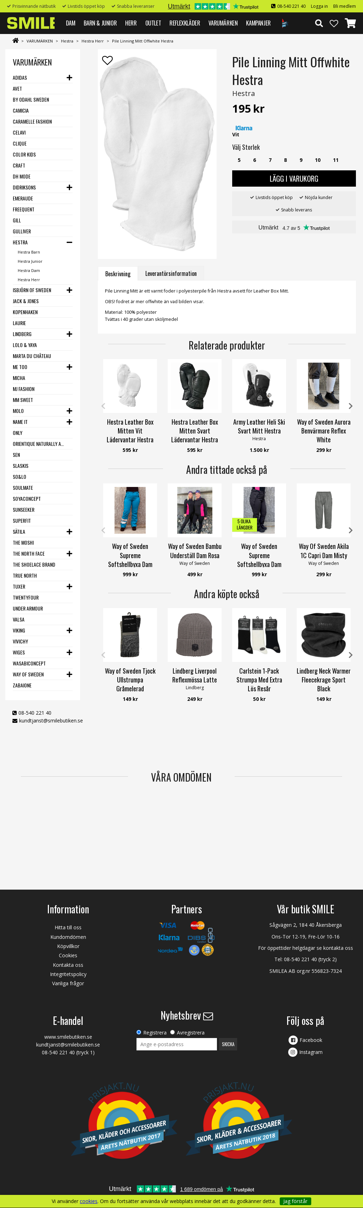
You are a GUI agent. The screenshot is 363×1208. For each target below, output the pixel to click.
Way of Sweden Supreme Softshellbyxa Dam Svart (259, 559)
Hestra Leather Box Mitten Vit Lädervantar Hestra (130, 430)
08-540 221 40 (291, 6)
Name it (20, 421)
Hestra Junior (30, 261)
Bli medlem (344, 6)
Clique (20, 143)
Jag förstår (295, 1201)
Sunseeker (23, 509)
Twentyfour (26, 597)
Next (350, 406)
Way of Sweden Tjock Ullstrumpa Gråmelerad (130, 679)
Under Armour (28, 608)
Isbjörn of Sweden (32, 290)
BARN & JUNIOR (100, 22)
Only (17, 432)
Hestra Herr (93, 41)
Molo (18, 410)
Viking (19, 630)
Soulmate (23, 487)
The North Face (29, 553)
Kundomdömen (68, 937)
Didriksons (24, 187)
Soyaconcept (27, 498)
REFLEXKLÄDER (184, 22)
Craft (19, 165)
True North (25, 575)
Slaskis (20, 465)
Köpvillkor (68, 946)
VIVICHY (20, 641)
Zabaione (22, 685)
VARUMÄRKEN (223, 22)
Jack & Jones (26, 301)
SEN (16, 454)
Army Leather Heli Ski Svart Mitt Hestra (259, 426)
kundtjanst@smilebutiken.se (51, 720)
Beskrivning (117, 274)
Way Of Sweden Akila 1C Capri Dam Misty (324, 550)
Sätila (19, 531)
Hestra (67, 41)
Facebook (311, 1040)
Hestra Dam (29, 270)
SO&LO (19, 476)
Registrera (155, 1032)
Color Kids (24, 154)
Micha (19, 377)
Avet (17, 88)
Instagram (311, 1052)
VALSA (18, 619)
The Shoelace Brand (34, 564)
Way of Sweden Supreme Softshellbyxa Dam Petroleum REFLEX (130, 559)
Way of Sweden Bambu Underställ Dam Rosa (195, 550)
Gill (17, 220)
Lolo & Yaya (25, 344)
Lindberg (22, 334)
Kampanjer (258, 22)
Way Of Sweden (28, 674)
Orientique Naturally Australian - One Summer (40, 443)
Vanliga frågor (68, 983)
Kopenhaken (25, 312)
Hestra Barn (29, 252)
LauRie (19, 323)
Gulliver (22, 231)
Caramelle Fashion (32, 121)
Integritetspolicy (68, 974)
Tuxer (19, 586)
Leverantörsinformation (171, 273)
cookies (88, 1201)
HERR (130, 22)
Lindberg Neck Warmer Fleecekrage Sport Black (324, 679)
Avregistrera (191, 1032)
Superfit (22, 520)
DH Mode (21, 176)
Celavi (19, 132)
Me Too (20, 366)
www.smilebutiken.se (68, 1036)
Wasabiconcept (29, 663)
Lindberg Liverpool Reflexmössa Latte (194, 675)
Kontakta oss (68, 965)
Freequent (23, 209)
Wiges (19, 652)
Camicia (21, 110)
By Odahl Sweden (31, 99)
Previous (103, 406)
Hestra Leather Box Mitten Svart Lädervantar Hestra (194, 430)
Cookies (68, 955)
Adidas (20, 77)
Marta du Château (32, 355)
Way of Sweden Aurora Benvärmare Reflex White (324, 430)
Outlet (153, 22)
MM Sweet (23, 399)
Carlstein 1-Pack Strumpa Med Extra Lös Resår (259, 679)
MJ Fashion (23, 388)
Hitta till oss (68, 927)
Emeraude (23, 198)
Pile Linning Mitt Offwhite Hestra (142, 41)
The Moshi (23, 542)
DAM (71, 22)
